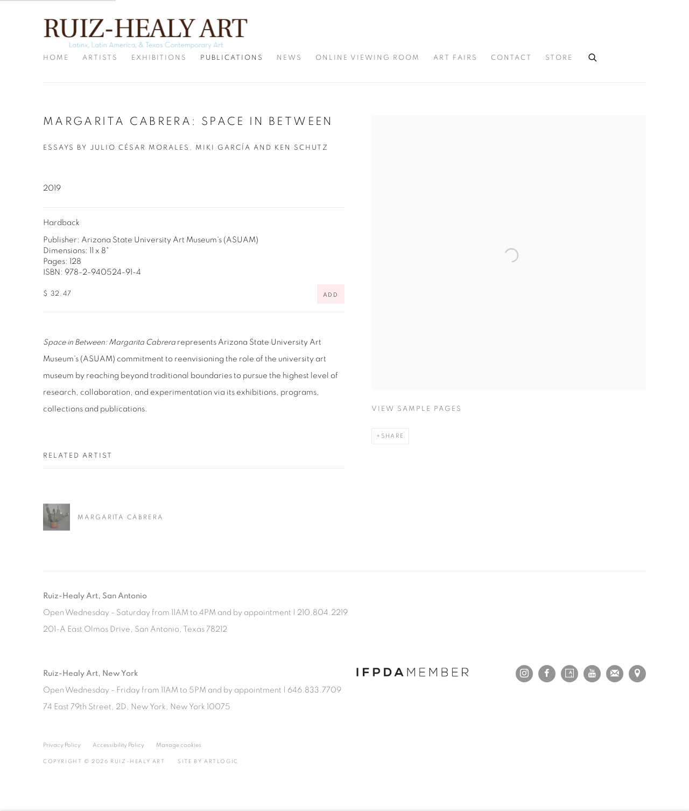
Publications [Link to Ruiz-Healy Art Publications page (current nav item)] (231, 57)
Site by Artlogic (208, 761)
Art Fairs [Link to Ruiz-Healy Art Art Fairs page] (455, 57)
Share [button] (392, 436)
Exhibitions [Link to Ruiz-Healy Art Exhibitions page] (159, 57)
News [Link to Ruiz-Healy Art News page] (289, 57)
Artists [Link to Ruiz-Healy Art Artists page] (100, 57)
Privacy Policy (62, 745)
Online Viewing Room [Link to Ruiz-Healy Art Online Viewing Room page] (367, 57)
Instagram (524, 673)
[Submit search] (593, 56)
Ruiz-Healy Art (145, 32)
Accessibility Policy (118, 745)
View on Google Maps (637, 673)
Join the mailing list (614, 673)
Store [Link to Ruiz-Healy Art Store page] (559, 57)
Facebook (547, 673)
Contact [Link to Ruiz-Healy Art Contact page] (511, 57)
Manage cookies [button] (178, 745)
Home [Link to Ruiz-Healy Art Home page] (56, 57)
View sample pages (416, 409)
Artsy (569, 673)
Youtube (592, 673)
